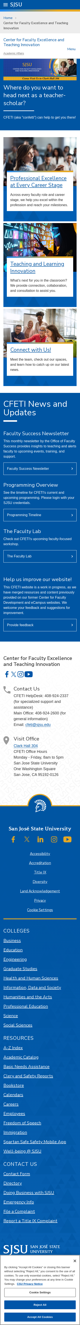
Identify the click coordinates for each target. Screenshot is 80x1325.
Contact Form (16, 1174)
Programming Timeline (24, 515)
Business (12, 940)
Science (10, 1016)
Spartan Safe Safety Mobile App (34, 1142)
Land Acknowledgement (40, 891)
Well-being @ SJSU (22, 1151)
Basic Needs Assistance (26, 1066)
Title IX (40, 872)
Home (8, 18)
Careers (11, 1104)
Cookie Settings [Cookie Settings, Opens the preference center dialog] (40, 1292)
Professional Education (25, 1006)
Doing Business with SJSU (28, 1193)
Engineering (15, 959)
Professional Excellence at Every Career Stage (38, 182)
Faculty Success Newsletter (28, 468)
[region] (40, 1290)
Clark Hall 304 (26, 746)
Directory (12, 1183)
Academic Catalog (21, 1057)
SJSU (16, 4)
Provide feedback (20, 625)
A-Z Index (13, 1048)
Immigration (15, 1132)
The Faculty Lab (19, 556)
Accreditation (40, 863)
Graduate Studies (20, 969)
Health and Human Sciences (30, 978)
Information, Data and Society (32, 987)
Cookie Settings (40, 910)
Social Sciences (17, 1025)
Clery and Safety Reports (28, 1076)
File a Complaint (19, 1211)
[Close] (75, 1261)
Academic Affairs (13, 53)
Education (13, 950)
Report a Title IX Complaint (30, 1221)
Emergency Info (18, 1202)
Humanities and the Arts (27, 997)
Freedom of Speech (22, 1123)
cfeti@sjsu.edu (38, 725)
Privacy (40, 900)
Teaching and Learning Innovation (37, 267)
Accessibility (40, 853)
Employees (14, 1113)
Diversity (40, 881)
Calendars (13, 1095)
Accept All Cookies (40, 1317)
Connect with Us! (30, 350)
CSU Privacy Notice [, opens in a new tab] (30, 1283)
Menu (71, 49)
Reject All (39, 1304)
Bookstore (13, 1085)
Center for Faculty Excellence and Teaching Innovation (35, 26)
